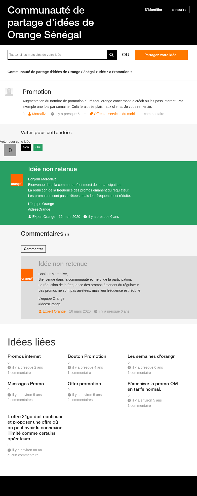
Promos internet (24, 356)
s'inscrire (179, 9)
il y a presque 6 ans (103, 217)
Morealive (40, 114)
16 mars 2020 (69, 217)
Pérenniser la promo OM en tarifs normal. (153, 386)
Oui (38, 147)
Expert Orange (43, 217)
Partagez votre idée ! (161, 55)
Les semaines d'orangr (151, 356)
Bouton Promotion (87, 356)
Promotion (37, 91)
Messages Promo (26, 383)
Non (26, 147)
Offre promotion (84, 383)
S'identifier (153, 9)
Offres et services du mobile (115, 114)
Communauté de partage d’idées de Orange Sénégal (51, 22)
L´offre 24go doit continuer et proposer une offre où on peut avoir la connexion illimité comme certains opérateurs (35, 427)
